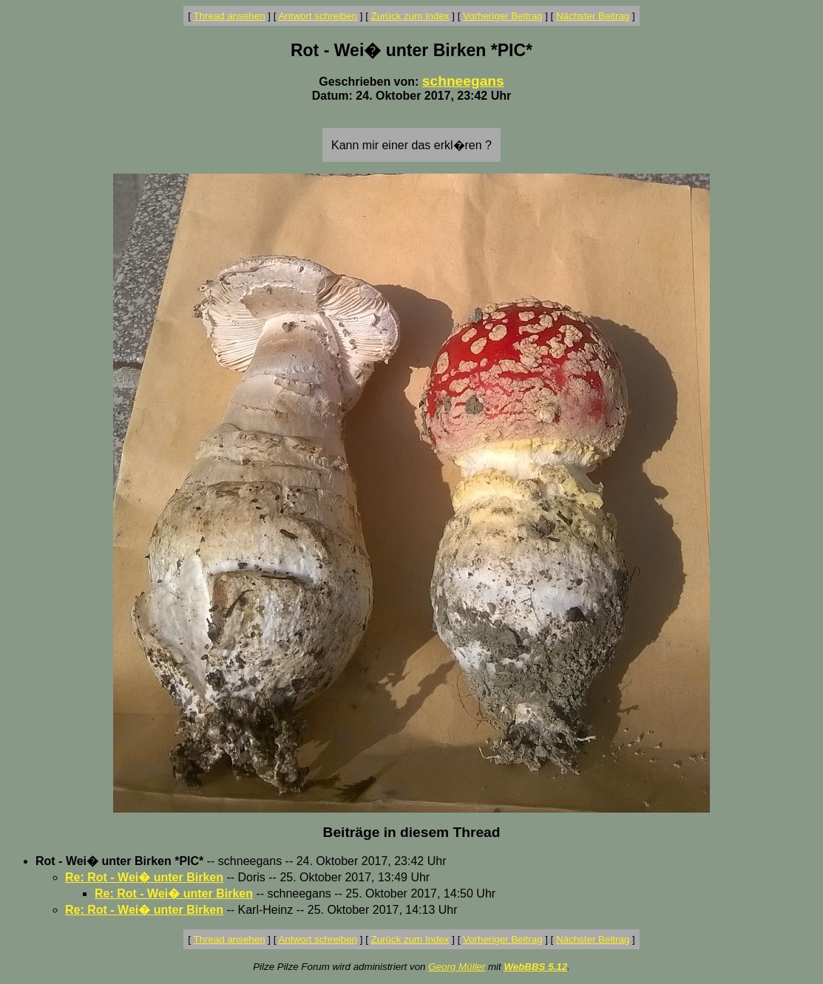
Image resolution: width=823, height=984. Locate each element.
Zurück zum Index (410, 15)
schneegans (463, 81)
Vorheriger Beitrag (502, 15)
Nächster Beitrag (592, 15)
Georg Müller (456, 966)
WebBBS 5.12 (535, 966)
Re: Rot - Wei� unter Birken (144, 877)
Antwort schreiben (317, 15)
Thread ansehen (229, 15)
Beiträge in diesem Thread (412, 832)
